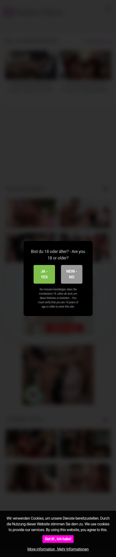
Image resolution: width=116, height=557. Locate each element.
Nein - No (71, 274)
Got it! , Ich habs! (58, 539)
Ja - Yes (44, 274)
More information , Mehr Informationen (58, 549)
